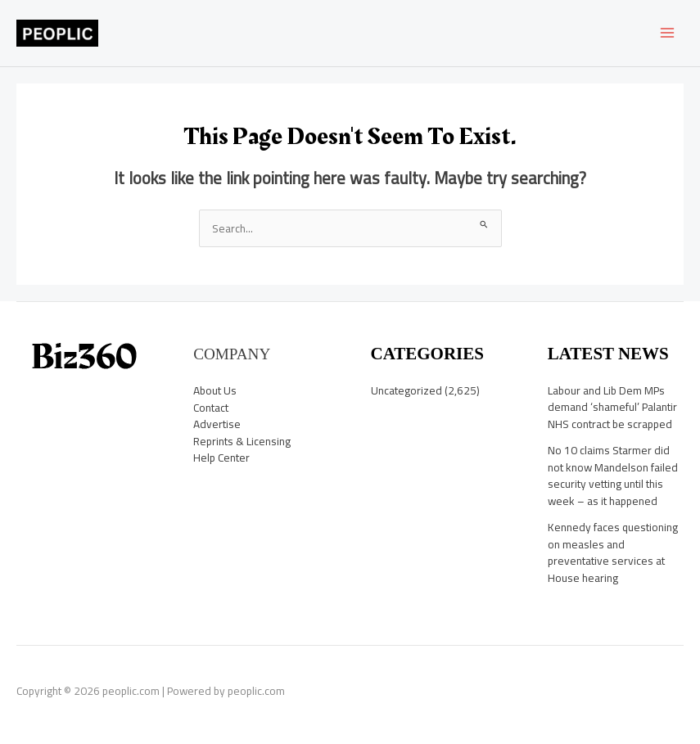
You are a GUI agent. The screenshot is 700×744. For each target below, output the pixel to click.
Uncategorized (406, 390)
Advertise (217, 424)
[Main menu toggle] (667, 33)
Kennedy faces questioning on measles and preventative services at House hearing (613, 552)
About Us (215, 390)
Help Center (221, 457)
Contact (210, 407)
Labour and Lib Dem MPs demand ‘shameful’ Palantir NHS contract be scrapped (612, 407)
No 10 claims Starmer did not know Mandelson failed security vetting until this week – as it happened (613, 476)
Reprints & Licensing (242, 441)
